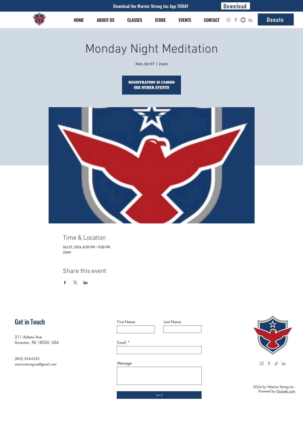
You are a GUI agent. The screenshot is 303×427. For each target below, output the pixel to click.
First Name (126, 322)
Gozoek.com (285, 391)
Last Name (172, 322)
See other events (151, 87)
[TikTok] (276, 363)
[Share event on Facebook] (65, 282)
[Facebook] (235, 20)
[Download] (235, 5)
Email (121, 342)
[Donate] (276, 19)
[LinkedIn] (250, 20)
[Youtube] (243, 20)
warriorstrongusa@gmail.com (35, 364)
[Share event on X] (75, 282)
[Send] (159, 395)
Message (124, 363)
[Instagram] (228, 20)
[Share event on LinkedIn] (86, 282)
